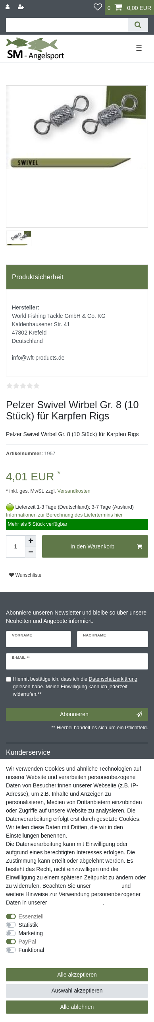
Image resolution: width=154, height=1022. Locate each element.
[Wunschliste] (98, 7)
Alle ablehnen (77, 1007)
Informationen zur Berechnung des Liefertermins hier (64, 515)
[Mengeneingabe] (15, 546)
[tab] (77, 277)
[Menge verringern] (30, 552)
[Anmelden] (8, 7)
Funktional (31, 950)
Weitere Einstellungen (33, 958)
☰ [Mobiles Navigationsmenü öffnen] (139, 48)
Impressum (106, 886)
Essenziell (31, 916)
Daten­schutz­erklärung (75, 902)
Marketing (31, 933)
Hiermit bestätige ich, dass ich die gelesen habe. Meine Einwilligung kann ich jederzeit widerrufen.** (75, 686)
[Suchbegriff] (67, 25)
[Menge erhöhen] (30, 540)
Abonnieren (101, 714)
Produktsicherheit (38, 277)
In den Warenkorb (106, 546)
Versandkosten (73, 491)
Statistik (28, 925)
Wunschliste (25, 575)
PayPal (27, 941)
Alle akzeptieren (77, 974)
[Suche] (138, 25)
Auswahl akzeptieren (76, 990)
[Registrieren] (22, 7)
